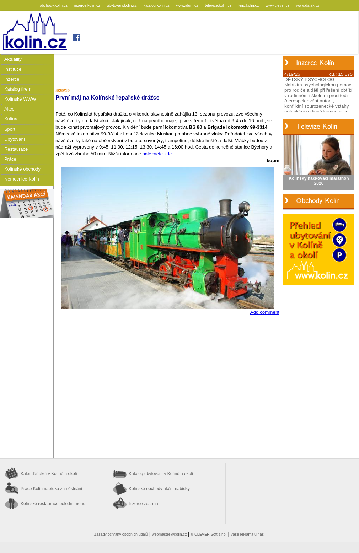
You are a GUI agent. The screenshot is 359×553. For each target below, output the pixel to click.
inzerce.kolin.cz (87, 5)
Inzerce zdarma (143, 503)
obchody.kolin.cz (54, 5)
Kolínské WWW (20, 99)
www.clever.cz (278, 5)
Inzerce (11, 79)
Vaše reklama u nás (247, 534)
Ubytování (14, 139)
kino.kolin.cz (249, 5)
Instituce (12, 69)
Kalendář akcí (49, 473)
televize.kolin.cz (219, 5)
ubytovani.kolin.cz (122, 5)
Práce (10, 159)
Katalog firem (17, 89)
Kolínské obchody (22, 169)
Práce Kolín (51, 488)
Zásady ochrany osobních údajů (121, 534)
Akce (9, 109)
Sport (9, 129)
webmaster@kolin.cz (169, 534)
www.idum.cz (187, 5)
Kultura (11, 119)
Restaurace (16, 149)
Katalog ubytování (161, 473)
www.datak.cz (307, 5)
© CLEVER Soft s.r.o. (208, 534)
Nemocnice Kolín (21, 179)
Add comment (264, 312)
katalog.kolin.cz (157, 5)
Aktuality (13, 59)
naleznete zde (157, 153)
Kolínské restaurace (53, 503)
